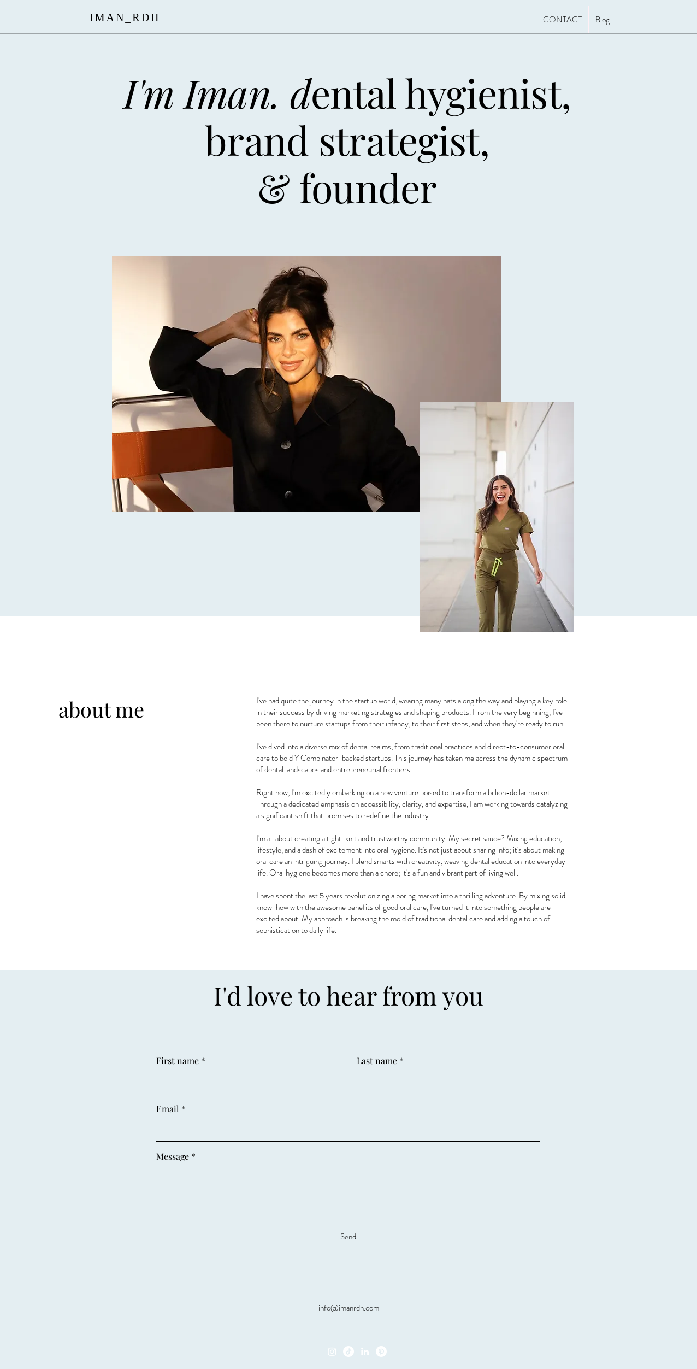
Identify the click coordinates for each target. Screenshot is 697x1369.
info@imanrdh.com (348, 1308)
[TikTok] (348, 1351)
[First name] (245, 1083)
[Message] (348, 1191)
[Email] (345, 1130)
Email (171, 1109)
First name (180, 1061)
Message (176, 1156)
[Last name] (445, 1083)
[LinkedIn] (364, 1351)
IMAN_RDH (125, 17)
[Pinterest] (381, 1351)
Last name (380, 1061)
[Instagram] (332, 1351)
